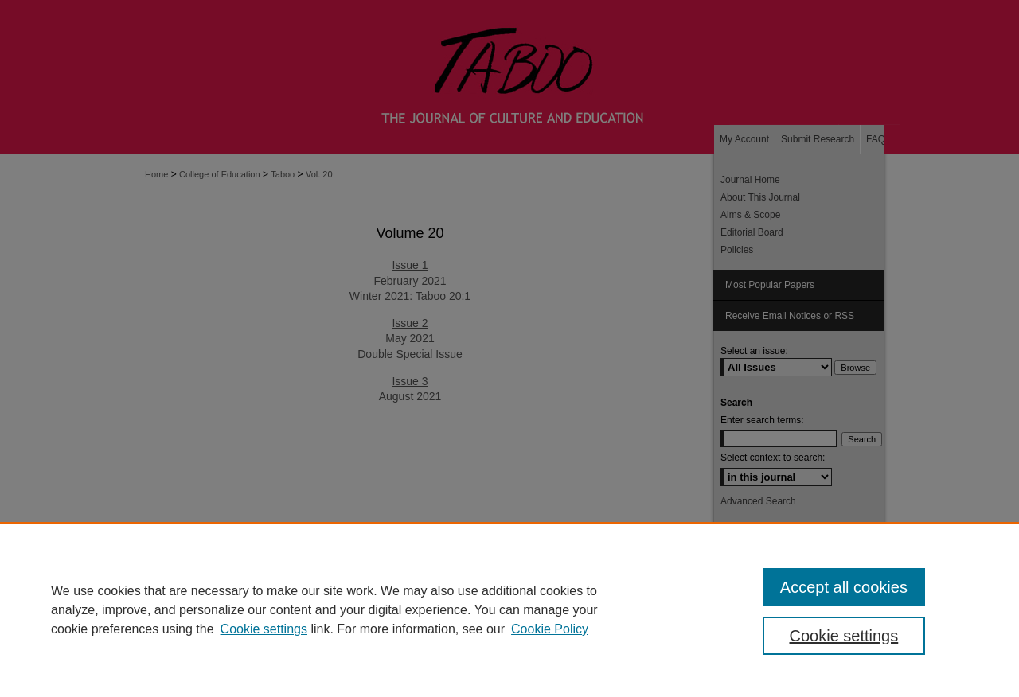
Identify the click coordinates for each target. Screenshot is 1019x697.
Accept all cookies (844, 587)
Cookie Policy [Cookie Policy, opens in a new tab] (549, 629)
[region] (509, 609)
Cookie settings (264, 629)
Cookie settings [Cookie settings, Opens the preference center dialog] (844, 635)
